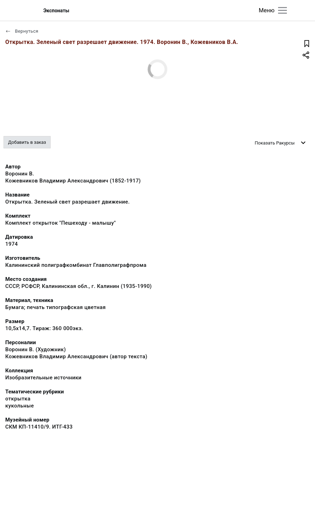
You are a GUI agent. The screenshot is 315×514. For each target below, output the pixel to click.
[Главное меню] (282, 10)
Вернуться (21, 31)
